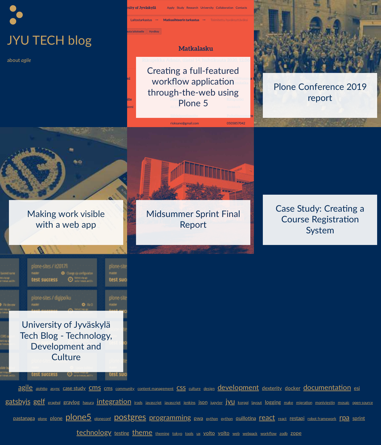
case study (74, 388)
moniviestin (325, 403)
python (212, 419)
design (209, 389)
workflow (268, 434)
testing (121, 433)
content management (156, 389)
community (125, 389)
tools (189, 434)
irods (138, 403)
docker (292, 388)
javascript (154, 403)
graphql (54, 403)
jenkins (190, 403)
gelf (39, 401)
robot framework (321, 419)
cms (95, 387)
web (236, 434)
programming (170, 417)
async (55, 389)
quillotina (246, 418)
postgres (130, 417)
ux (198, 434)
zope (296, 433)
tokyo (177, 434)
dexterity (272, 388)
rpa (344, 417)
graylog (71, 402)
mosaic (343, 403)
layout (257, 403)
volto (209, 433)
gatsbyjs (17, 401)
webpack (250, 434)
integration (114, 401)
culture (195, 389)
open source (362, 403)
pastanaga (24, 418)
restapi (297, 418)
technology (93, 432)
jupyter (216, 403)
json (203, 402)
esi (357, 388)
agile (25, 387)
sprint (358, 418)
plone (42, 419)
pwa (198, 418)
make (288, 403)
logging (273, 402)
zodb (283, 434)
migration (304, 403)
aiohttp (41, 389)
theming (162, 434)
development (238, 387)
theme (142, 432)
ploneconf (102, 419)
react (267, 417)
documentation (327, 387)
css (181, 387)
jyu (230, 401)
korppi (243, 403)
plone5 (78, 417)
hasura (88, 403)
